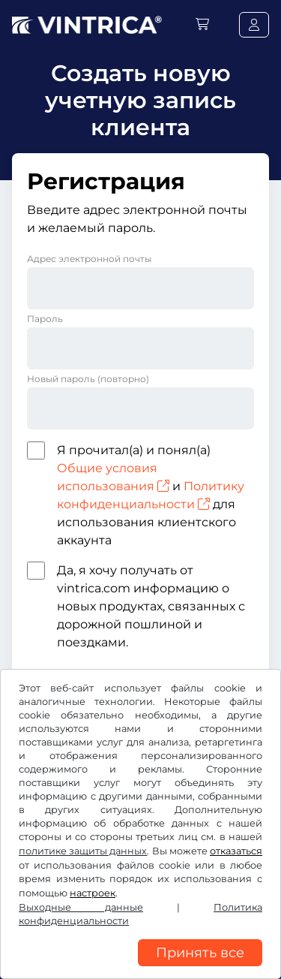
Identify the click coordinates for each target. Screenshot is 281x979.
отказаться (236, 851)
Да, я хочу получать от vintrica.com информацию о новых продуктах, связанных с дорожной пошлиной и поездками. (151, 606)
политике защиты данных (83, 851)
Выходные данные (81, 907)
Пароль (45, 318)
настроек (92, 893)
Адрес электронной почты (89, 258)
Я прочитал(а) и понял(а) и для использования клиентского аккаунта (150, 495)
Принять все (200, 952)
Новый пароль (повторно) (88, 378)
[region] (140, 967)
